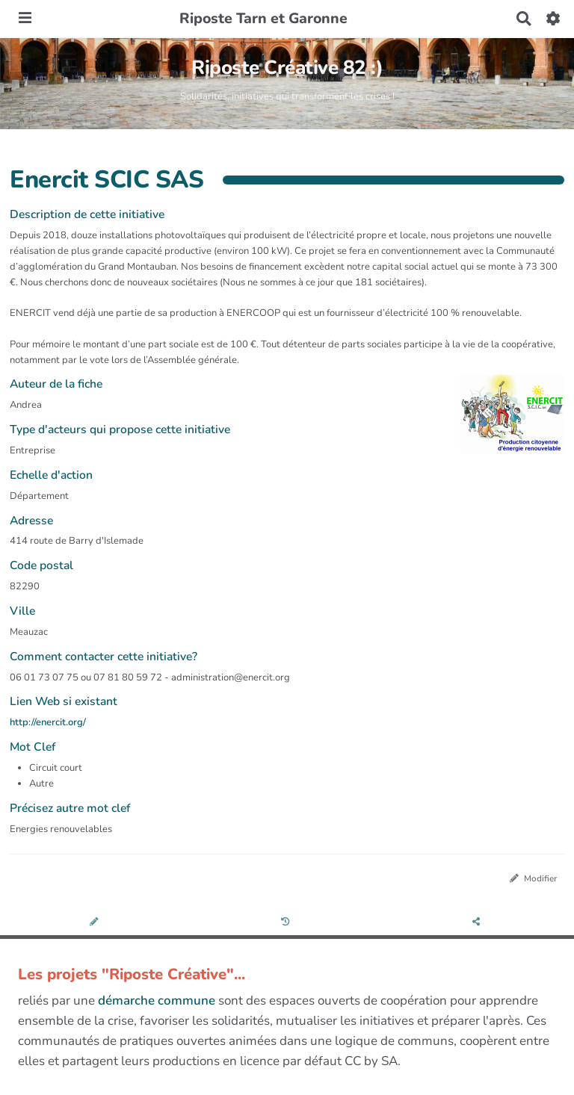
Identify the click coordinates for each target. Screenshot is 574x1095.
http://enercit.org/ (48, 722)
